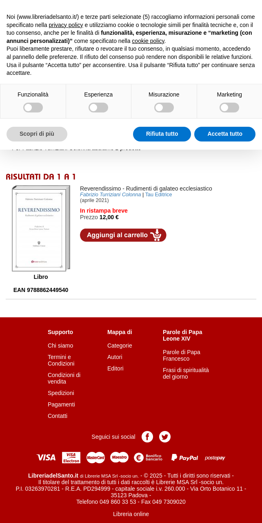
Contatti (57, 416)
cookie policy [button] (148, 41)
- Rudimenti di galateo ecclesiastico (146, 188)
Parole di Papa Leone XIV (182, 335)
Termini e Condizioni (61, 360)
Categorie (119, 345)
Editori (115, 368)
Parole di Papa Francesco (181, 355)
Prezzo (89, 217)
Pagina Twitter (165, 436)
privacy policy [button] (66, 25)
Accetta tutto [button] (224, 133)
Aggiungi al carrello (123, 235)
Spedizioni (61, 393)
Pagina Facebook (147, 436)
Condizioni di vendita (64, 378)
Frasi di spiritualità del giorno (186, 373)
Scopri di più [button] (37, 133)
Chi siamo (60, 345)
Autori (114, 357)
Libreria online (131, 514)
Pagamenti (61, 404)
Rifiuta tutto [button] (162, 133)
